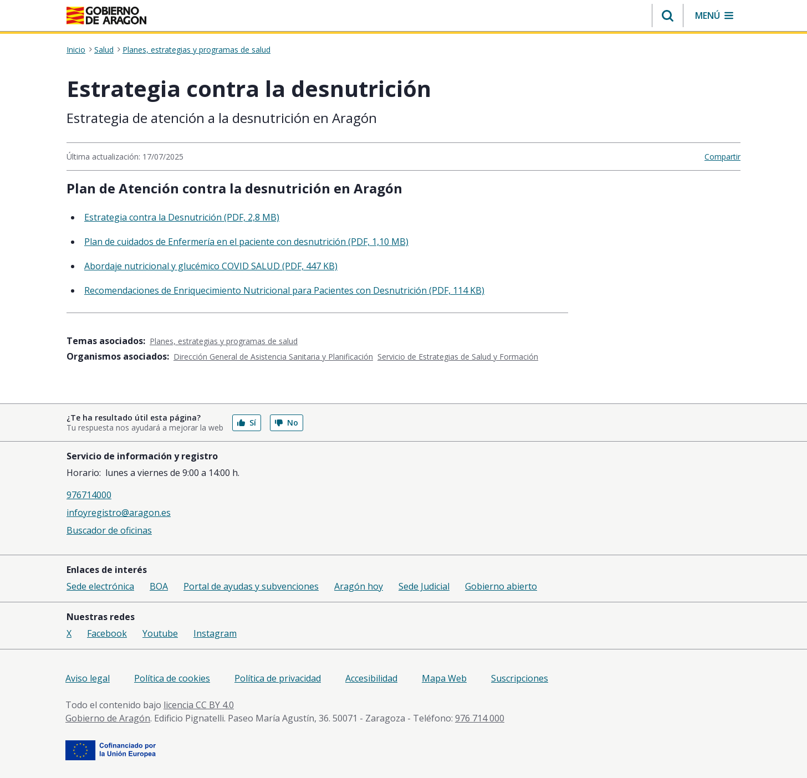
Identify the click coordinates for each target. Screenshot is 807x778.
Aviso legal (87, 678)
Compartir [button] (722, 156)
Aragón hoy (358, 586)
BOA (159, 586)
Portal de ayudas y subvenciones (251, 586)
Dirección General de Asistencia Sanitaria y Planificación (273, 356)
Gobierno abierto (501, 586)
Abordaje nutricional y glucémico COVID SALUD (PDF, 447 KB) (211, 266)
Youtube (160, 633)
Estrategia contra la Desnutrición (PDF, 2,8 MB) (181, 217)
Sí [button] (246, 422)
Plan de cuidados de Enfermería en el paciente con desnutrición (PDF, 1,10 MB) (246, 242)
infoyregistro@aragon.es (119, 512)
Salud (104, 50)
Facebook (107, 633)
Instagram (215, 633)
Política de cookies (172, 678)
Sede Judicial (424, 586)
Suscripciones (519, 678)
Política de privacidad (277, 678)
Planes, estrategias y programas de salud (196, 50)
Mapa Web (444, 678)
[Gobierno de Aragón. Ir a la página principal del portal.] (106, 15)
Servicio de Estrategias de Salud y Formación (457, 356)
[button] (667, 15)
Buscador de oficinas (109, 530)
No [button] (286, 422)
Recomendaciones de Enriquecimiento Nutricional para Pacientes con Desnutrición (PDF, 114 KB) (284, 290)
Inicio (76, 50)
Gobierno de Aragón (107, 718)
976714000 (89, 495)
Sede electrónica (100, 586)
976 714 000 (479, 718)
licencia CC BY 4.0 (199, 705)
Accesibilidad (371, 678)
